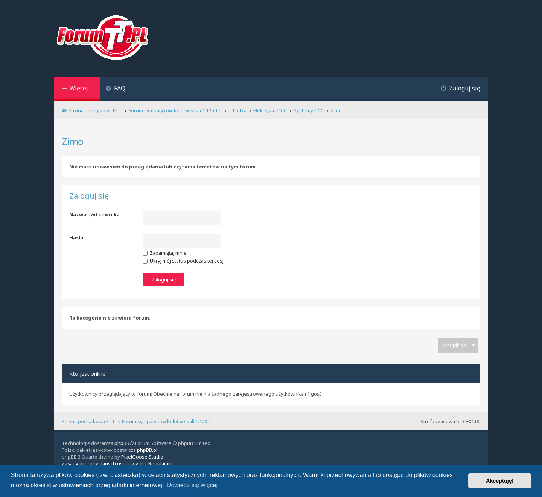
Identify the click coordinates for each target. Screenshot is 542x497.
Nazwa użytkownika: (95, 214)
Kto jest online (87, 373)
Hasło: (77, 237)
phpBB (121, 443)
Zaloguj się (89, 196)
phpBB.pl (147, 450)
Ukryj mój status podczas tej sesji (184, 260)
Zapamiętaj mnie (165, 252)
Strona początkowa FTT (88, 421)
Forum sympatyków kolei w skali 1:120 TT (168, 421)
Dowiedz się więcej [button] (192, 485)
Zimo (72, 141)
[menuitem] (115, 89)
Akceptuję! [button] (500, 481)
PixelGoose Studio (142, 456)
